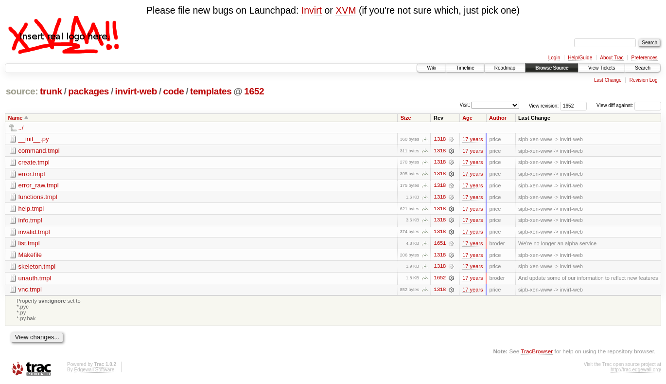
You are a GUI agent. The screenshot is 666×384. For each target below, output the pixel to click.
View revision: (544, 105)
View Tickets (601, 68)
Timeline (465, 68)
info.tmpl (30, 220)
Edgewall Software (94, 371)
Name (15, 118)
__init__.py (33, 139)
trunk (51, 91)
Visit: (464, 105)
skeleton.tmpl (37, 267)
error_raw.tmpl (38, 185)
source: (22, 91)
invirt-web (136, 91)
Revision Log (644, 80)
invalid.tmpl (34, 232)
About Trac (611, 57)
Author (498, 118)
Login (554, 57)
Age (467, 118)
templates (211, 91)
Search (642, 68)
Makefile (30, 255)
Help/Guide (580, 57)
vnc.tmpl (30, 290)
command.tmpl (39, 150)
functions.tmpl (37, 197)
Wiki (431, 68)
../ (21, 127)
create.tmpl (34, 162)
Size (406, 118)
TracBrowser (537, 352)
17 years (472, 139)
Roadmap (504, 68)
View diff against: (628, 105)
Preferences (644, 57)
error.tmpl (31, 174)
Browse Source (551, 68)
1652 (254, 91)
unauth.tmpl (35, 279)
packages (88, 91)
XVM (345, 10)
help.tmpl (31, 209)
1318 (439, 139)
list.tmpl (29, 244)
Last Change (608, 80)
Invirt (311, 10)
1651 (439, 244)
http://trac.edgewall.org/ (636, 371)
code (173, 91)
